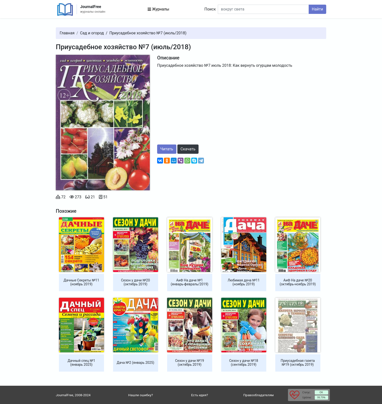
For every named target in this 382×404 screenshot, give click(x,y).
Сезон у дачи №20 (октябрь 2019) (135, 282)
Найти (317, 9)
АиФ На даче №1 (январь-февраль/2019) (189, 282)
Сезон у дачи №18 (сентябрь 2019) (243, 362)
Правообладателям (258, 395)
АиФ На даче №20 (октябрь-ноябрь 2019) (298, 282)
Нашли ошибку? (140, 395)
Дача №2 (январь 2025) (135, 363)
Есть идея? (199, 395)
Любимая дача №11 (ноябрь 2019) (243, 282)
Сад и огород (92, 33)
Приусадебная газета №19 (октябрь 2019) (298, 362)
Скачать (188, 149)
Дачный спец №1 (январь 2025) (81, 362)
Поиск (210, 9)
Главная (67, 33)
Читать (166, 149)
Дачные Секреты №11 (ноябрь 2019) (81, 282)
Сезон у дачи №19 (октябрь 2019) (189, 362)
